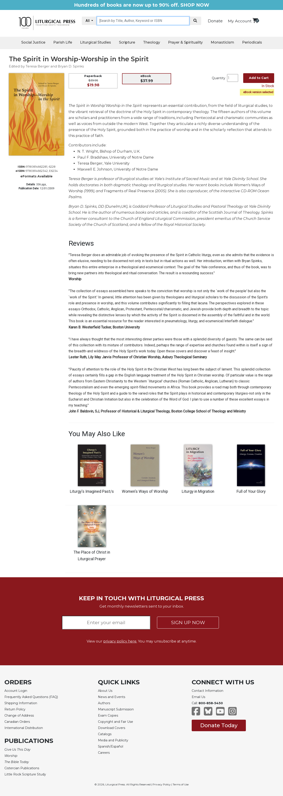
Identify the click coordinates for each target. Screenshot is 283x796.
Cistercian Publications (21, 768)
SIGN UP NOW (188, 622)
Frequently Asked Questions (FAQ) (31, 697)
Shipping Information (20, 703)
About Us (105, 691)
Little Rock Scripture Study (25, 774)
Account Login (15, 691)
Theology (151, 42)
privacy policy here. (120, 641)
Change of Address (19, 715)
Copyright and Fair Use (115, 722)
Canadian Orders (17, 722)
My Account (240, 21)
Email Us (198, 697)
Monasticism (222, 42)
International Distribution (23, 728)
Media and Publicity (113, 740)
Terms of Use (181, 784)
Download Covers (111, 728)
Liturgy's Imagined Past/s (92, 491)
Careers (104, 753)
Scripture (127, 42)
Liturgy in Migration (198, 491)
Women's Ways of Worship (145, 491)
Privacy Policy (162, 784)
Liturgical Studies (95, 42)
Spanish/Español (110, 746)
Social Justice (33, 42)
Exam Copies (108, 715)
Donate (215, 21)
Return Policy (14, 709)
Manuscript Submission (116, 709)
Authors (104, 703)
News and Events (111, 697)
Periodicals (252, 42)
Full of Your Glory (251, 491)
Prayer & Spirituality (185, 42)
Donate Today (218, 725)
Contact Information (207, 691)
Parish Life (62, 42)
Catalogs (104, 734)
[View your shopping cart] (255, 20)
